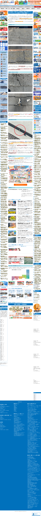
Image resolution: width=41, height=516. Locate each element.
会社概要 (1, 423)
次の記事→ (27, 286)
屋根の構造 (29, 459)
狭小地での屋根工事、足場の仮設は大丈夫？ (32, 429)
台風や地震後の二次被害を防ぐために (31, 449)
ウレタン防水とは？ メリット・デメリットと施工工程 (33, 471)
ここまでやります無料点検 (16, 417)
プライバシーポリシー (2, 427)
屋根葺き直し (33, 8)
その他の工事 (15, 411)
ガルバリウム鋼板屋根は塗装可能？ (31, 437)
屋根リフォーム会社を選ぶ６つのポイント (32, 445)
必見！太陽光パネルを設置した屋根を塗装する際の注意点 (33, 426)
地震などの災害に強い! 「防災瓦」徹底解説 (32, 443)
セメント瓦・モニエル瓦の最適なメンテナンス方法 (33, 499)
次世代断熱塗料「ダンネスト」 (31, 505)
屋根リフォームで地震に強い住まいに (18, 421)
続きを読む (26, 206)
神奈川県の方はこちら (11, 285)
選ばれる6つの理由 (2, 407)
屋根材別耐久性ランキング (30, 494)
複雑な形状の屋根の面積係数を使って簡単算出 (32, 482)
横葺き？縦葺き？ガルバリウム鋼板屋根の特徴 (32, 435)
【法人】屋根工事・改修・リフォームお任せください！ (19, 432)
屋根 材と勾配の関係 (30, 476)
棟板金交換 (17, 8)
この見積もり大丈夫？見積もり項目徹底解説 (32, 409)
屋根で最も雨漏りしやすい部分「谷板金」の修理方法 (33, 480)
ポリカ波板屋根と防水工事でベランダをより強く (19, 433)
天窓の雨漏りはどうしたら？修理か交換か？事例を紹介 (33, 464)
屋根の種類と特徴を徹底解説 (30, 457)
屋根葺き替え (2, 8)
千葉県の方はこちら (20, 285)
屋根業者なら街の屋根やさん (3, 426)
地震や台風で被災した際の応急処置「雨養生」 (32, 483)
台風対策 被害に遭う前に (16, 420)
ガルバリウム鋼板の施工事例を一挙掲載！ (32, 430)
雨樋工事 (23, 8)
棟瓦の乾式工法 (29, 441)
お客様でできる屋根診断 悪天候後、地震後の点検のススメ (34, 446)
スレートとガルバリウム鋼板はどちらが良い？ (32, 431)
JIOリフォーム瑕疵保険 (2, 409)
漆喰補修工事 (15, 407)
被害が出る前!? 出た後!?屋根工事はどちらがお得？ (33, 419)
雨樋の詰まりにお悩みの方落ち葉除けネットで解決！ (19, 429)
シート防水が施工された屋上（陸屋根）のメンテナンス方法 (34, 468)
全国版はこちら (29, 285)
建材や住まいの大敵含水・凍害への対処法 (32, 486)
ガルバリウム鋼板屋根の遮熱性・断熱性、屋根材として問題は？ (34, 438)
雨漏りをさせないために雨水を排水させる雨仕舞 (32, 478)
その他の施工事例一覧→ (30, 300)
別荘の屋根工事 (15, 431)
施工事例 (1, 416)
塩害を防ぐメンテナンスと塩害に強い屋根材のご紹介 (33, 503)
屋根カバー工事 (27, 19)
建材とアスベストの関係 (30, 490)
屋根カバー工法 (8, 8)
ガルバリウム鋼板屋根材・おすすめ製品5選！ (32, 434)
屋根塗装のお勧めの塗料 (30, 507)
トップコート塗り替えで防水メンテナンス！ (32, 472)
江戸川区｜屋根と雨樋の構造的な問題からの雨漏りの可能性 (23, 286)
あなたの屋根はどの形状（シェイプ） (31, 475)
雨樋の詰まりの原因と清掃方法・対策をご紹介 (18, 428)
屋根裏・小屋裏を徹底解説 (30, 484)
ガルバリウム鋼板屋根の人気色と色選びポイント (32, 439)
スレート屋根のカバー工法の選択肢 (31, 423)
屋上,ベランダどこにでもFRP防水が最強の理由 (32, 467)
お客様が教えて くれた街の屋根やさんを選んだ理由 (5, 419)
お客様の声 (1, 417)
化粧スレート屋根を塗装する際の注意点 (32, 427)
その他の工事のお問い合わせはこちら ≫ (20, 184)
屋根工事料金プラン (16, 416)
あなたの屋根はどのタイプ (30, 456)
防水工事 (38, 8)
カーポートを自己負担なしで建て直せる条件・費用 (19, 424)
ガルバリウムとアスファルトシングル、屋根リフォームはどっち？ (34, 495)
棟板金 (11, 141)
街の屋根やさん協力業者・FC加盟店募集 (4, 429)
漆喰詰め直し (28, 8)
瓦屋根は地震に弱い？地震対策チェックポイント (32, 442)
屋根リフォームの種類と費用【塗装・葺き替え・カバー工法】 (34, 422)
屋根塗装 (15, 406)
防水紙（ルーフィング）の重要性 (31, 491)
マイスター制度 (1, 411)
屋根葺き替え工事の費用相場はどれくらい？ (18, 435)
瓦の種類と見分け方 (30, 487)
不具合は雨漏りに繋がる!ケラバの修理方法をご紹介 (33, 463)
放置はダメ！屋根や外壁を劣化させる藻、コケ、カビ (33, 502)
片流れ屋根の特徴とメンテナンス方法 (31, 460)
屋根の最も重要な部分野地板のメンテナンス (32, 492)
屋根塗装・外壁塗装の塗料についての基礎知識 (32, 506)
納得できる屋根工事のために (30, 415)
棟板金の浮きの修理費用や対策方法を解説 (32, 414)
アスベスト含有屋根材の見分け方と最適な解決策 (32, 488)
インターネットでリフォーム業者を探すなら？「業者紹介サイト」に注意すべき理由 (34, 412)
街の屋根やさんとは (2, 405)
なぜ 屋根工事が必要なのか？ (31, 418)
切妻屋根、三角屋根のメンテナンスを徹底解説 (32, 461)
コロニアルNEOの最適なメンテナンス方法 (32, 433)
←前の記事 (12, 286)
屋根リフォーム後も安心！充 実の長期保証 (4, 410)
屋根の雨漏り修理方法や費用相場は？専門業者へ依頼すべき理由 (34, 479)
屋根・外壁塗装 (13, 8)
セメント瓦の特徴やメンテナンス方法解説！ (32, 498)
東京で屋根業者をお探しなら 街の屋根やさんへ (5, 406)
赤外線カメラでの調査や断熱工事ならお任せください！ (19, 425)
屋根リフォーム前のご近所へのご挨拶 (31, 408)
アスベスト (28, 113)
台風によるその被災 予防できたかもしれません (32, 450)
